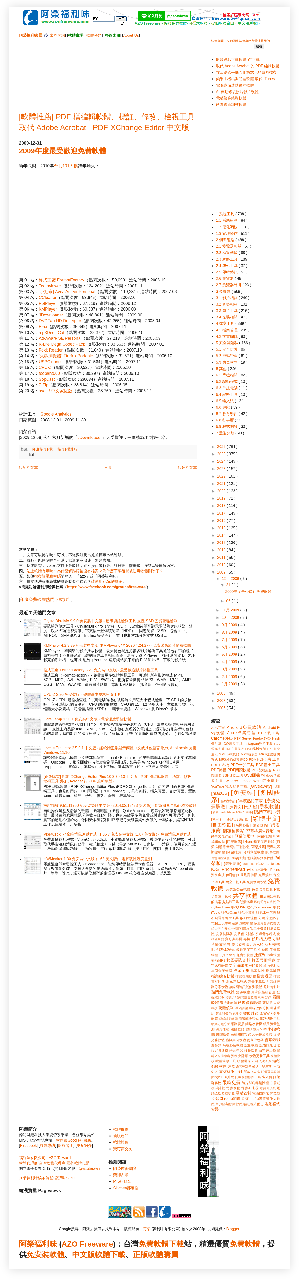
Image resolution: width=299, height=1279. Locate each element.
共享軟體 (245, 895)
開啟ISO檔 (252, 1072)
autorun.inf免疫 (253, 864)
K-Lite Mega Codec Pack (62, 344)
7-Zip (43, 385)
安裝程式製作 (244, 934)
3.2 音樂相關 (227, 304)
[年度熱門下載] (43, 449)
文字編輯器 (238, 965)
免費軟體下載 (161, 1244)
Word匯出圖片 (266, 781)
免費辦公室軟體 (238, 889)
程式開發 (235, 1013)
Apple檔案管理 (241, 733)
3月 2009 (230, 669)
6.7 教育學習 (227, 414)
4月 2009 (230, 662)
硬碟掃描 (269, 1003)
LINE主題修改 (234, 749)
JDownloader (51, 315)
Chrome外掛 (222, 738)
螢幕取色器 (255, 1040)
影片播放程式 (263, 939)
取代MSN (238, 907)
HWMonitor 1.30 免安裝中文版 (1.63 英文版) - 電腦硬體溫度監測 (97, 859)
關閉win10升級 (222, 1077)
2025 (222, 454)
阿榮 (146, 1229)
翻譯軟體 (223, 1034)
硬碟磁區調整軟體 (231, 105)
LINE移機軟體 (255, 749)
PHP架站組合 (262, 770)
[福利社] (217, 819)
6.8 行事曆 (225, 420)
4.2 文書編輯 (227, 336)
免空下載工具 (236, 882)
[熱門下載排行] (67, 449)
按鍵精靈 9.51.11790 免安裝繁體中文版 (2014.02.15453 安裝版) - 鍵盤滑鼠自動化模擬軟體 (120, 806)
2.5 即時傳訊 (227, 272)
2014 (222, 535)
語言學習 (236, 1050)
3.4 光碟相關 (227, 317)
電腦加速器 (249, 1088)
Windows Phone (238, 781)
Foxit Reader (51, 350)
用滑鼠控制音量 (263, 992)
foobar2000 (49, 373)
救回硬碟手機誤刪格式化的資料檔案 (246, 72)
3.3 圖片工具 (227, 311)
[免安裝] (243, 792)
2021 (222, 484)
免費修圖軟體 (257, 882)
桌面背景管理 (221, 971)
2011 (222, 558)
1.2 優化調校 (227, 227)
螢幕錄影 (272, 1040)
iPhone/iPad (232, 869)
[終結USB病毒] (237, 819)
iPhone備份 (257, 870)
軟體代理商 (28, 1163)
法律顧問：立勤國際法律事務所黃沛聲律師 (240, 41)
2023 (222, 469)
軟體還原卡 (245, 1061)
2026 (222, 447)
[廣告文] (235, 807)
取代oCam (229, 912)
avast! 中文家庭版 (55, 391)
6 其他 (222, 369)
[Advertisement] (108, 71)
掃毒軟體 (273, 955)
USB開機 (252, 775)
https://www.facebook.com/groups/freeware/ (106, 587)
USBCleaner (50, 361)
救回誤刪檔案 (264, 960)
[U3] (277, 786)
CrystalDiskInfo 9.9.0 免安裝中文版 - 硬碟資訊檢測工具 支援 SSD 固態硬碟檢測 (110, 621)
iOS (215, 869)
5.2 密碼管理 (227, 356)
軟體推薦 (120, 1129)
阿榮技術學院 (124, 1168)
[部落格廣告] (233, 831)
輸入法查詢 (263, 1061)
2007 (222, 701)
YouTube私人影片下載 (229, 786)
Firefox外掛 (262, 738)
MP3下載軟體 (229, 754)
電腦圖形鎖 (268, 1088)
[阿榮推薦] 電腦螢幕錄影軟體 (252, 858)
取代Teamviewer (259, 907)
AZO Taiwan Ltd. (63, 1158)
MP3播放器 (249, 754)
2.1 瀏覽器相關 (229, 246)
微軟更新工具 (246, 950)
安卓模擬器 (224, 934)
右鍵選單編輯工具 (225, 918)
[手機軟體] (269, 806)
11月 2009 (231, 610)
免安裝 (38, 1254)
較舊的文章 (187, 467)
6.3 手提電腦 (227, 388)
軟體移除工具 (225, 1061)
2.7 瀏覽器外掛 (229, 285)
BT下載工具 (269, 733)
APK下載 (218, 728)
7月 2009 (230, 640)
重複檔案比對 (231, 1072)
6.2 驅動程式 (227, 382)
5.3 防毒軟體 (227, 362)
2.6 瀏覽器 (225, 278)
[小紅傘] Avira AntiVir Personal (67, 291)
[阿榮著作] (232, 864)
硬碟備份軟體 (249, 1003)
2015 (222, 528)
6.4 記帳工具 (227, 395)
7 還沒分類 (225, 433)
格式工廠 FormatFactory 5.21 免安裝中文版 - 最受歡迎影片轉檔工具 (100, 670)
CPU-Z (45, 367)
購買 (170, 1254)
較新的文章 (28, 467)
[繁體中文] (265, 818)
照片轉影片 (271, 987)
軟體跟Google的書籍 (73, 1140)
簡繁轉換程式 (249, 1019)
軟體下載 (110, 1254)
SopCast (47, 379)
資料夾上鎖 (267, 1050)
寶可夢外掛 (233, 939)
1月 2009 (230, 684)
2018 (222, 506)
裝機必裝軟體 (233, 1045)
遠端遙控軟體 (239, 1066)
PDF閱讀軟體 (239, 770)
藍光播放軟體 (262, 1034)
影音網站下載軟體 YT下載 (238, 60)
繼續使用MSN (256, 1029)
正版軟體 (148, 1254)
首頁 (108, 467)
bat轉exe (273, 864)
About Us (131, 35)
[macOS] (220, 793)
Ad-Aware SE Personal (60, 338)
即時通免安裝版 (265, 902)
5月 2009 (230, 654)
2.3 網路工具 (227, 259)
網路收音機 (253, 1024)
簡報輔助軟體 (228, 1019)
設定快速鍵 (219, 1050)
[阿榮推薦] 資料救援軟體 (245, 852)
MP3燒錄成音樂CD (233, 759)
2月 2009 (230, 677)
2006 (222, 708)
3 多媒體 (224, 291)
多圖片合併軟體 (265, 923)
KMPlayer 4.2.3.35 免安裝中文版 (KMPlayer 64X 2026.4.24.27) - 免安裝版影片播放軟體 (117, 645)
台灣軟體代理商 (52, 1163)
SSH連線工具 (232, 775)
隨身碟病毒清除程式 (257, 1083)
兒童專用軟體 (221, 897)
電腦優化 (233, 1088)
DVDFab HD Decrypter (60, 320)
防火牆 (267, 1077)
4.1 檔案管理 (227, 330)
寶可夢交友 (122, 1149)
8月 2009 (230, 632)
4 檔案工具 (225, 323)
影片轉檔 (272, 944)
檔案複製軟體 (245, 976)
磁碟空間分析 (259, 1008)
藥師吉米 (120, 1175)
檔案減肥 (273, 971)
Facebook (28, 1145)
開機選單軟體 (270, 1072)
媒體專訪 (47, 1145)
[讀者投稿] (260, 825)
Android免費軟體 (244, 727)
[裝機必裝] (242, 825)
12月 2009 (231, 579)
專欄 (246, 939)
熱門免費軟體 (223, 992)
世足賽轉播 (248, 875)
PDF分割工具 (268, 759)
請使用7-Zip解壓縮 (106, 581)
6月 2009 (230, 647)
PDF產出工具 (268, 765)
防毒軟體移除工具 (248, 1077)
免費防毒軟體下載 (266, 889)
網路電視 (223, 1029)
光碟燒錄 (265, 875)
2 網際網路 (225, 240)
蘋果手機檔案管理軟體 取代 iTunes (245, 79)
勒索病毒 (246, 902)
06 (228, 601)
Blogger (232, 1229)
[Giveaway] (260, 786)
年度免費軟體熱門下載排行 (45, 599)
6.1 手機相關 (227, 375)
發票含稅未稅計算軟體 (241, 997)
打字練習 (228, 955)
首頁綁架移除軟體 (229, 1104)
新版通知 (120, 1136)
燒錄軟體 (243, 992)
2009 (222, 572)
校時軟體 (255, 965)
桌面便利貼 (271, 965)
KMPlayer (48, 309)
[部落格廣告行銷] (260, 831)
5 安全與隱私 (227, 343)
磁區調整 (241, 1008)
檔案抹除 (258, 971)
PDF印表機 (220, 765)
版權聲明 (65, 1145)
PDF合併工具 (242, 765)
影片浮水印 (254, 944)
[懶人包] (250, 807)
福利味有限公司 (32, 1158)
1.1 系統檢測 (227, 220)
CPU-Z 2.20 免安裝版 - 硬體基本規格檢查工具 (82, 694)
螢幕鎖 (216, 1045)
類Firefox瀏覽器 (257, 1099)
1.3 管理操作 (227, 233)
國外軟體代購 (78, 1163)
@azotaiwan (89, 1168)
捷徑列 (260, 955)
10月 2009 (231, 617)
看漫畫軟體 (228, 1003)
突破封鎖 (250, 1013)
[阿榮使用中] (244, 836)
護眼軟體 (251, 1050)
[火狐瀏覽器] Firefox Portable (66, 355)
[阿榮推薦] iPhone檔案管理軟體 (250, 842)
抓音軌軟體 (245, 955)
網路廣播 (237, 1024)
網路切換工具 (270, 1019)
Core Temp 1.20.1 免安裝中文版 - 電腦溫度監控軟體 (87, 719)
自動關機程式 (241, 1034)
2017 (222, 513)
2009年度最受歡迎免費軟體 (248, 592)
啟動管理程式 (250, 918)
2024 (222, 461)
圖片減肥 (269, 918)
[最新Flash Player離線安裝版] (232, 812)
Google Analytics (55, 414)
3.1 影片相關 (227, 298)
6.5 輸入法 (225, 401)
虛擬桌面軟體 (236, 1040)
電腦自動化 (260, 1093)
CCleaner (47, 297)
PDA (252, 759)
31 (228, 585)
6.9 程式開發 (227, 427)
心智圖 (263, 950)
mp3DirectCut (51, 332)
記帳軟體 (251, 1045)
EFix (43, 326)
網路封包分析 (220, 1024)
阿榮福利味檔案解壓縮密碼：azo (47, 1178)
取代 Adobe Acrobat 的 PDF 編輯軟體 (247, 66)
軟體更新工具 (259, 1056)
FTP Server (243, 738)
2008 (222, 693)
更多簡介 (84, 1145)
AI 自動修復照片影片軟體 (237, 92)
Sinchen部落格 (125, 1188)
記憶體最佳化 (269, 1045)
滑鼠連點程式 (236, 981)
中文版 (83, 1254)
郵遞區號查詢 (262, 1066)
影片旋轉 (238, 944)
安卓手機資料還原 (236, 928)
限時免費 (231, 1082)
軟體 (57, 1254)
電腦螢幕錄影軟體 (231, 98)
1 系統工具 (225, 214)
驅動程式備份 (253, 1104)
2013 (222, 543)
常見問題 (57, 35)
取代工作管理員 (268, 912)
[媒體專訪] (229, 801)
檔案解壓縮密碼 (47, 576)
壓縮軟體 (246, 923)
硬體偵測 (226, 1008)
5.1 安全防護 (227, 349)
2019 (222, 498)
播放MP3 (218, 960)
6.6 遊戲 (223, 407)
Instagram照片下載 (258, 744)
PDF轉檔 (218, 770)
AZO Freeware (87, 1244)
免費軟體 (244, 1244)
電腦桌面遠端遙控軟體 (235, 85)
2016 (222, 521)
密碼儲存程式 (265, 934)
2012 (222, 550)
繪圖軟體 (238, 1029)
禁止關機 (222, 1013)
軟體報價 (120, 1142)
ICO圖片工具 (233, 744)
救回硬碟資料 (238, 960)
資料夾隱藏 (239, 1056)
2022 (222, 476)
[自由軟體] (222, 824)
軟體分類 (94, 35)
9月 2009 (230, 625)
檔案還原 (264, 976)
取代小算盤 (246, 912)
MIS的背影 (122, 1181)
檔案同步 (241, 971)
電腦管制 (243, 1093)
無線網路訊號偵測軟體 (245, 987)
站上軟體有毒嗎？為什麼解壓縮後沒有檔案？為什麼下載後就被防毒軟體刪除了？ (95, 571)
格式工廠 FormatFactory (61, 280)
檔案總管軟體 (222, 976)
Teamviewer (50, 286)
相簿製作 (264, 997)
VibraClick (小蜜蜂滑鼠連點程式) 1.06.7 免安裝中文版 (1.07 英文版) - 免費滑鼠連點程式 (117, 834)
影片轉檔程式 (223, 950)
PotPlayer (48, 303)
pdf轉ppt (232, 875)
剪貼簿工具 (230, 902)
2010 (222, 565)
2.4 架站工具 (227, 266)
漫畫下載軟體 (258, 981)
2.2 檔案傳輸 (227, 253)
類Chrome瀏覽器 (229, 1099)
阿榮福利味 (38, 1244)
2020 (222, 491)
